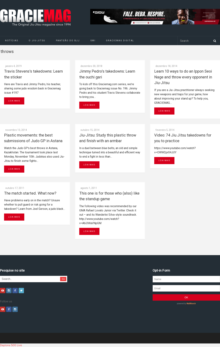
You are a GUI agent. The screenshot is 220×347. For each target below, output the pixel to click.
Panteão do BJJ (68, 40)
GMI (93, 40)
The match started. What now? (30, 193)
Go (63, 279)
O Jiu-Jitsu (37, 40)
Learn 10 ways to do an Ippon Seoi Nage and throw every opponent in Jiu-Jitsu (183, 77)
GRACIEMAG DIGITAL (120, 40)
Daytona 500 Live (11, 345)
